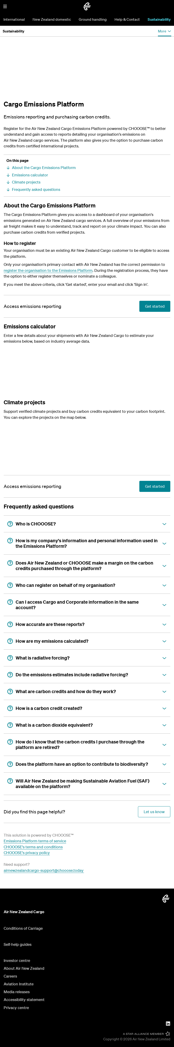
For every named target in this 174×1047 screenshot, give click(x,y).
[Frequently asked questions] (87, 189)
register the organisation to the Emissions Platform (48, 270)
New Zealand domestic (52, 19)
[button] (5, 6)
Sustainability (159, 19)
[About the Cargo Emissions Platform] (87, 168)
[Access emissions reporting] (32, 306)
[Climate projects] (87, 182)
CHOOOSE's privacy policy (27, 852)
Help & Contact (127, 19)
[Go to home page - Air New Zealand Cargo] (87, 6)
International (14, 19)
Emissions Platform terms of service (35, 840)
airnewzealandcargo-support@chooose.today (44, 870)
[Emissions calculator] (87, 175)
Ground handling (93, 19)
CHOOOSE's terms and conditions (33, 846)
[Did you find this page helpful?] (34, 811)
